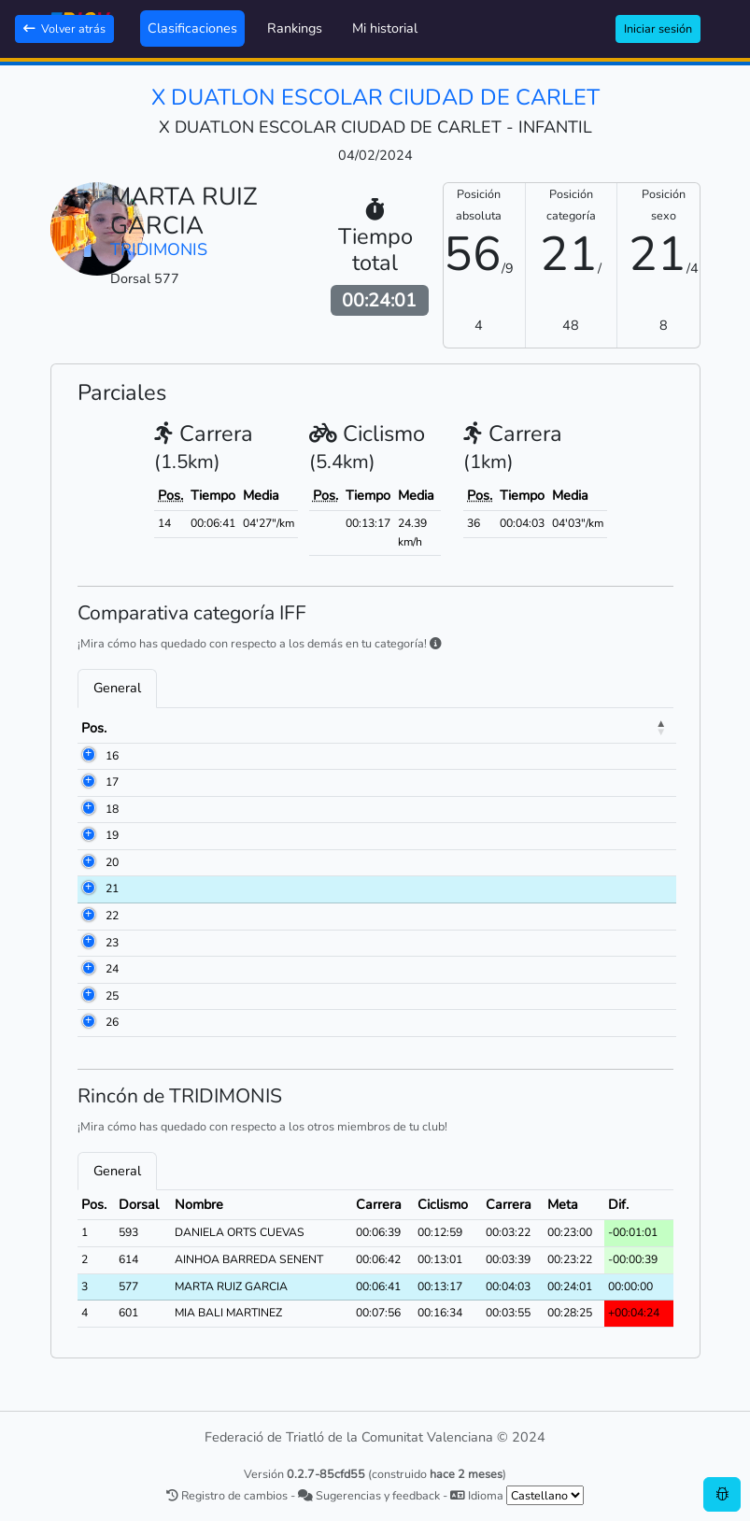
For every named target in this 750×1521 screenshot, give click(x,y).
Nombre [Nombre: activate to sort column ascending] (224, 727)
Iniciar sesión (658, 28)
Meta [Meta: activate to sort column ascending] (641, 727)
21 (112, 888)
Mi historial (384, 28)
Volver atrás (64, 28)
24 (112, 968)
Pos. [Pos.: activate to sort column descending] (93, 727)
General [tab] (117, 687)
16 (112, 755)
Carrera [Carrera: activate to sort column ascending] (577, 727)
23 (112, 942)
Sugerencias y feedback (369, 1495)
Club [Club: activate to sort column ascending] (401, 727)
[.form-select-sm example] (545, 1495)
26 (112, 1022)
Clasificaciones (192, 28)
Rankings (294, 28)
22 (112, 915)
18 (112, 809)
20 (112, 862)
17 (112, 782)
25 (112, 995)
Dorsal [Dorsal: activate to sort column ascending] (154, 727)
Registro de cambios (227, 1495)
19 (112, 835)
